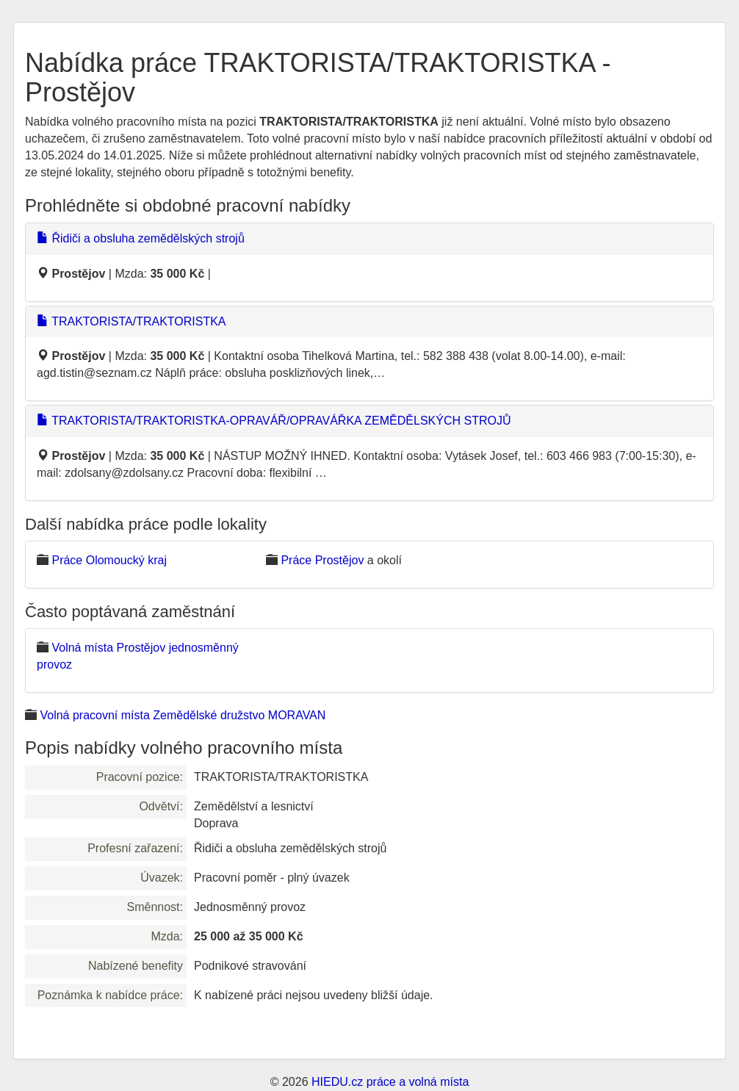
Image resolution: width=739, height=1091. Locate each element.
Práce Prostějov (322, 560)
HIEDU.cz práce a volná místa (390, 1082)
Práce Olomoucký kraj (109, 560)
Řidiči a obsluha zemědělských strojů (141, 238)
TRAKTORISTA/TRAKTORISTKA (131, 321)
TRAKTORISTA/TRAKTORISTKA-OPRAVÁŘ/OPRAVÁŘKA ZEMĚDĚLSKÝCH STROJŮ (274, 420)
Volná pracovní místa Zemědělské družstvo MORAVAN (182, 715)
